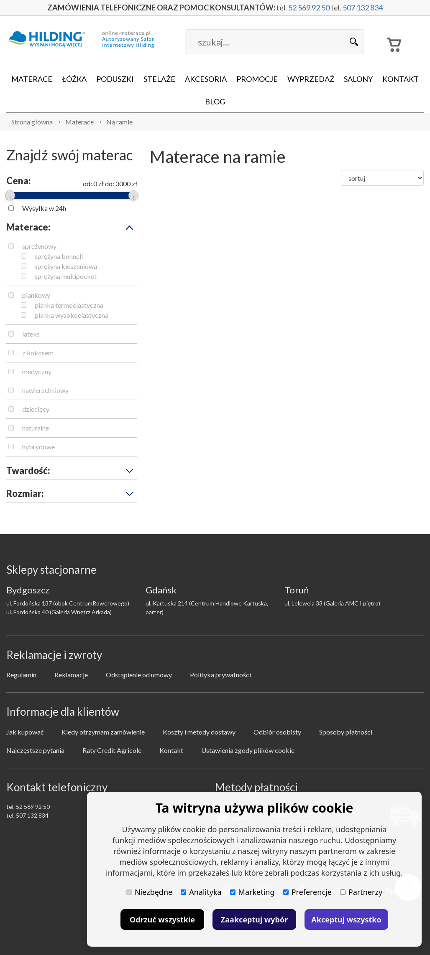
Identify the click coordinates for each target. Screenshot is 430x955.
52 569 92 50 (309, 7)
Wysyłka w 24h (44, 208)
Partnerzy (361, 892)
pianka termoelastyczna (69, 305)
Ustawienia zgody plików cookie (247, 750)
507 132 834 (363, 7)
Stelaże (159, 79)
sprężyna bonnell (59, 256)
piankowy (36, 295)
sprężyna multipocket (66, 276)
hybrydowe (38, 447)
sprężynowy (39, 246)
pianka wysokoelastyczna (71, 315)
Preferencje (307, 892)
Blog (215, 101)
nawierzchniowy (45, 390)
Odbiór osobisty (277, 732)
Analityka (201, 892)
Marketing (252, 892)
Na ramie (119, 122)
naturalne (35, 428)
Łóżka (74, 79)
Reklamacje (71, 675)
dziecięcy (35, 409)
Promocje (257, 79)
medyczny (36, 371)
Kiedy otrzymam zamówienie (103, 732)
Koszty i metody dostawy (199, 732)
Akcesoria (206, 79)
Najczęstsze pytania (35, 750)
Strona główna (32, 122)
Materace (31, 79)
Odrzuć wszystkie (162, 919)
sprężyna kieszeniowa (66, 266)
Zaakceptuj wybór (254, 919)
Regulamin (21, 675)
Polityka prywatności (220, 675)
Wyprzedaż (310, 79)
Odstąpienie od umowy (139, 675)
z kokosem (38, 353)
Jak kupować (25, 732)
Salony (358, 79)
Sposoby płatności (345, 732)
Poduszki (115, 79)
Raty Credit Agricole (111, 750)
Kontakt (400, 79)
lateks (31, 334)
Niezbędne (149, 892)
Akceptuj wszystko (346, 919)
